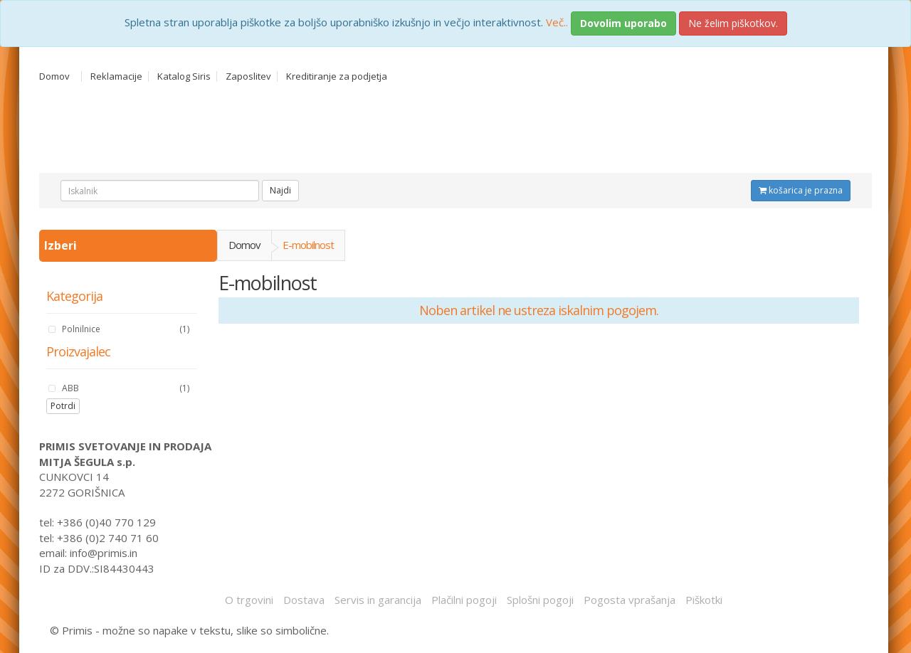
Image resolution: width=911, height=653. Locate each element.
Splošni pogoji (540, 600)
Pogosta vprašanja (629, 600)
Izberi (62, 245)
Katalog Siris (184, 76)
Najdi (280, 190)
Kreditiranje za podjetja (336, 76)
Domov (54, 76)
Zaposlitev (248, 76)
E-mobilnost (308, 245)
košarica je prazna (801, 190)
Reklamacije (116, 76)
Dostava (304, 600)
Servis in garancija (378, 600)
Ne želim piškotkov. (733, 23)
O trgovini (249, 600)
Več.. (557, 22)
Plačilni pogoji (464, 600)
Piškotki (703, 600)
